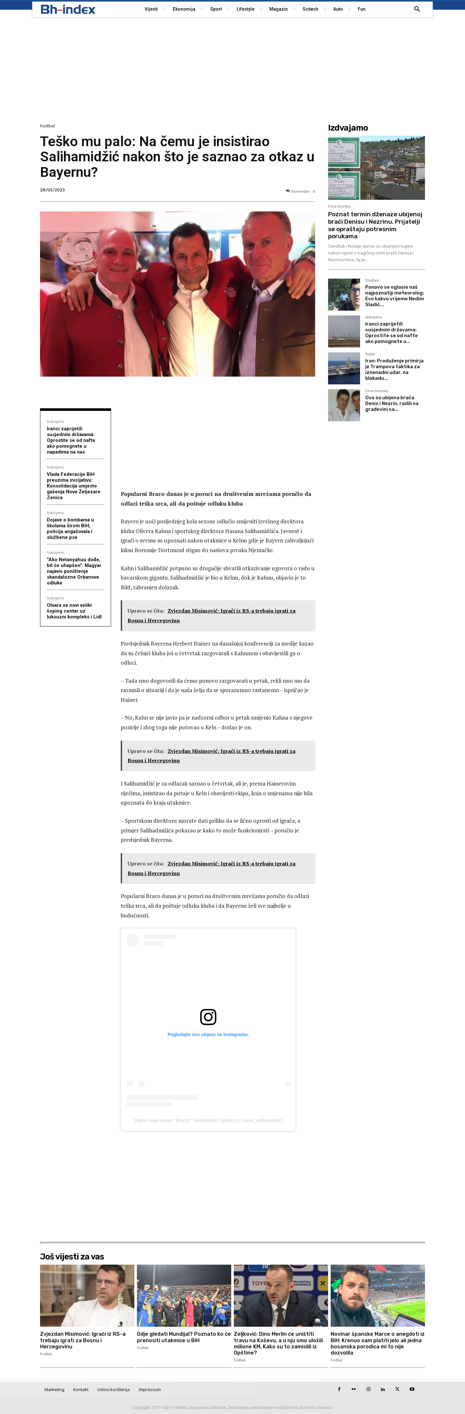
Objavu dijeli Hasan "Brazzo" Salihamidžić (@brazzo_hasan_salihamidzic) (208, 1120)
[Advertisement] (232, 69)
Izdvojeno (55, 421)
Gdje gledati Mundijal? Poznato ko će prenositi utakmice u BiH (184, 1337)
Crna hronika (339, 206)
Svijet (370, 354)
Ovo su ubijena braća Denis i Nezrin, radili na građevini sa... (391, 403)
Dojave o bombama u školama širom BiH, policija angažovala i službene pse (70, 528)
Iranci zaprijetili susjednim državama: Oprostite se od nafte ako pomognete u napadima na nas (71, 440)
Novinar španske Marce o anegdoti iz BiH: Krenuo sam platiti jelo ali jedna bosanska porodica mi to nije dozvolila (378, 1343)
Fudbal (47, 126)
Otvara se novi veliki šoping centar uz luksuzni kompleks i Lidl (74, 611)
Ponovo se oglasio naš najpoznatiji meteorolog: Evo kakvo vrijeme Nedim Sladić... (394, 295)
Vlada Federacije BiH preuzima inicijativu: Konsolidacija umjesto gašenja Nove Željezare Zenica (73, 485)
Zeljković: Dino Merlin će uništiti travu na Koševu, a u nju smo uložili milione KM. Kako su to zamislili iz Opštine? (278, 1343)
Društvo (372, 281)
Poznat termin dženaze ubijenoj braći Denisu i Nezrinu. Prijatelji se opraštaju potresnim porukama (375, 225)
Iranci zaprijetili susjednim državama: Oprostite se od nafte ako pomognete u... (391, 332)
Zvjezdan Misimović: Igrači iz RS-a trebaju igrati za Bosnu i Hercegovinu (83, 1340)
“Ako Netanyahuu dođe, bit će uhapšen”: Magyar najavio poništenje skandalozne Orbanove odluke (74, 571)
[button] (417, 9)
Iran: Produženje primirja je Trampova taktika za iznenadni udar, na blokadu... (394, 369)
